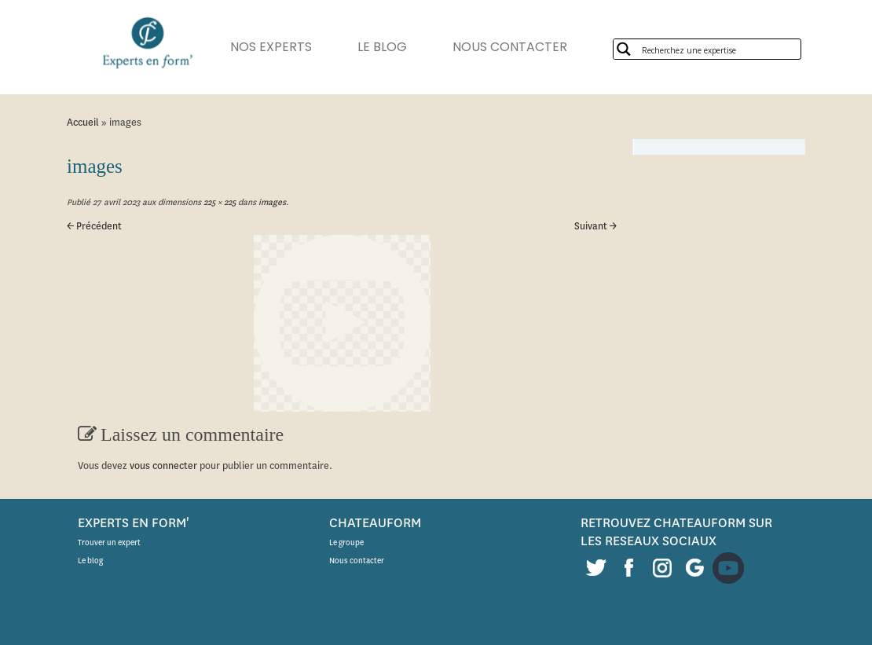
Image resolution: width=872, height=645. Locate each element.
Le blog (90, 560)
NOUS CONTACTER (509, 47)
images (271, 202)
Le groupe (346, 542)
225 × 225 (218, 202)
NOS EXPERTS (271, 47)
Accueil (83, 122)
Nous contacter (356, 560)
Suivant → (595, 226)
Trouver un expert (109, 542)
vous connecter (163, 465)
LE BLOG (382, 47)
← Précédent (94, 226)
